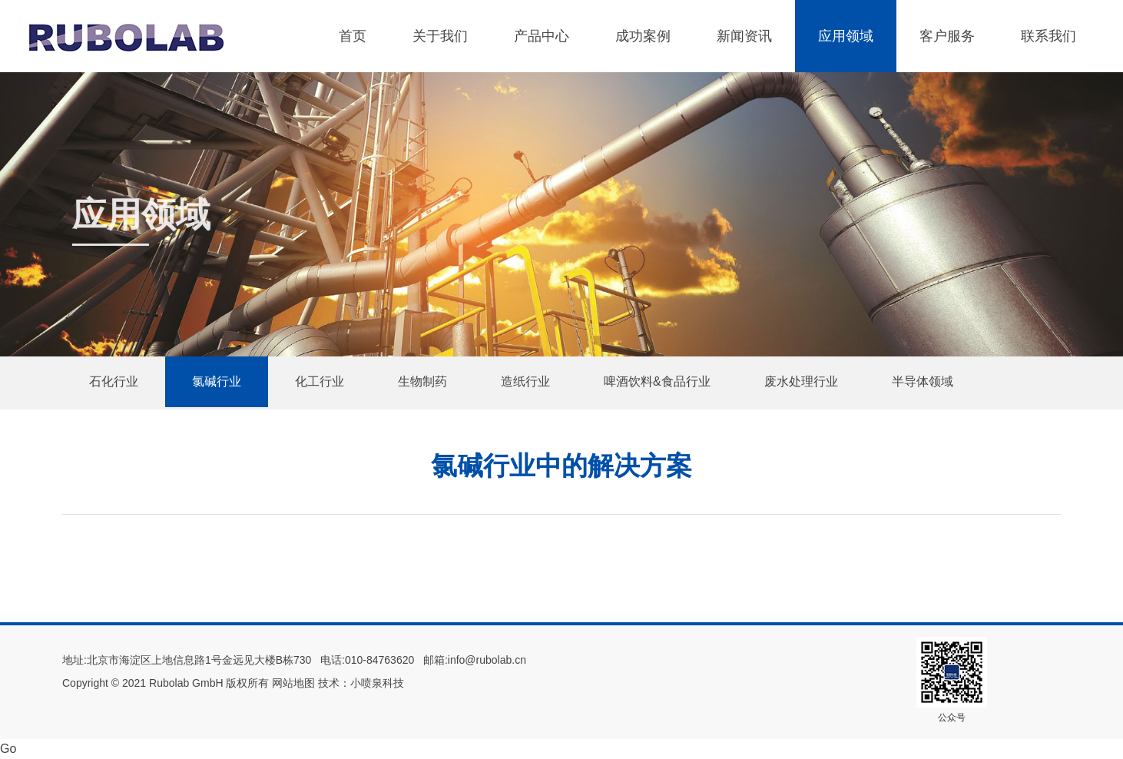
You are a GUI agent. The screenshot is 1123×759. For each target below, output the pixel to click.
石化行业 (113, 381)
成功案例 (643, 36)
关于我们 (440, 36)
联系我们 (1048, 36)
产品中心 (541, 36)
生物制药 (422, 381)
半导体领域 (922, 381)
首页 (352, 36)
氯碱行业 (216, 381)
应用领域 (845, 36)
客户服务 (947, 36)
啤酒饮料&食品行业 (657, 381)
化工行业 (319, 381)
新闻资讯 (744, 36)
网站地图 (293, 683)
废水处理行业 (801, 381)
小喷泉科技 (377, 683)
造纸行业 (525, 381)
